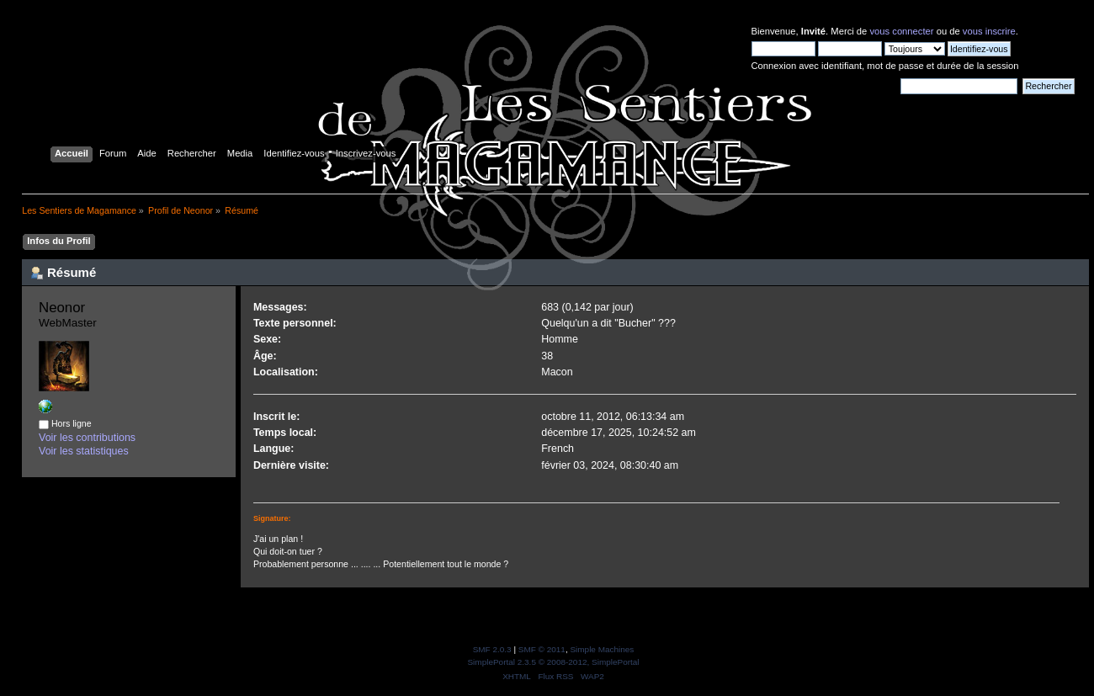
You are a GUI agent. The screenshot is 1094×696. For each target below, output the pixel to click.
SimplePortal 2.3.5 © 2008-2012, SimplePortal (553, 662)
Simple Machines (602, 649)
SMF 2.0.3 (492, 649)
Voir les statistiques (84, 451)
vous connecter (901, 31)
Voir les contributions (87, 438)
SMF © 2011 (542, 649)
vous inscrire (989, 31)
